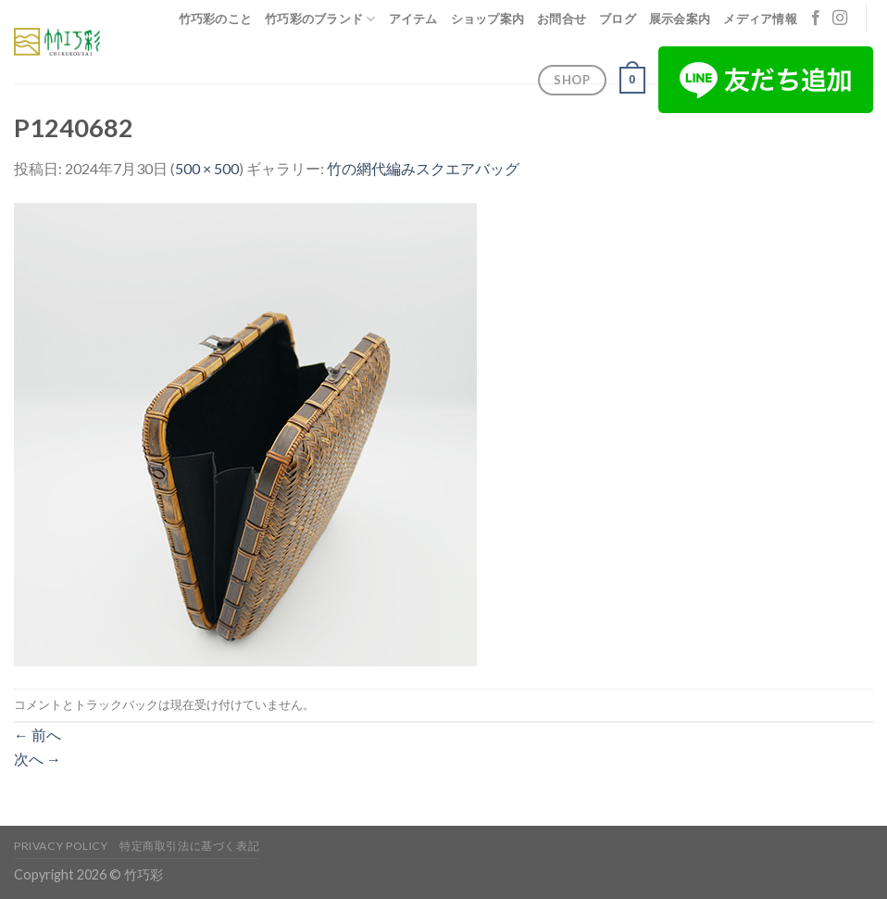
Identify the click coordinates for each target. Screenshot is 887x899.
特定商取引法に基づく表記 (189, 846)
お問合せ (561, 18)
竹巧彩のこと (216, 18)
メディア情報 (760, 18)
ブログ (617, 18)
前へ (37, 734)
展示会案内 (679, 18)
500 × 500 (207, 168)
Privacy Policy (61, 846)
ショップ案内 (488, 18)
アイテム (413, 18)
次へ (37, 758)
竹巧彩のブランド (320, 19)
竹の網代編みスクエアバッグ (423, 168)
